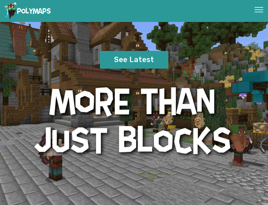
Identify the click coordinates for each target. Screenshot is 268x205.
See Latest (134, 59)
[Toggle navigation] (259, 9)
